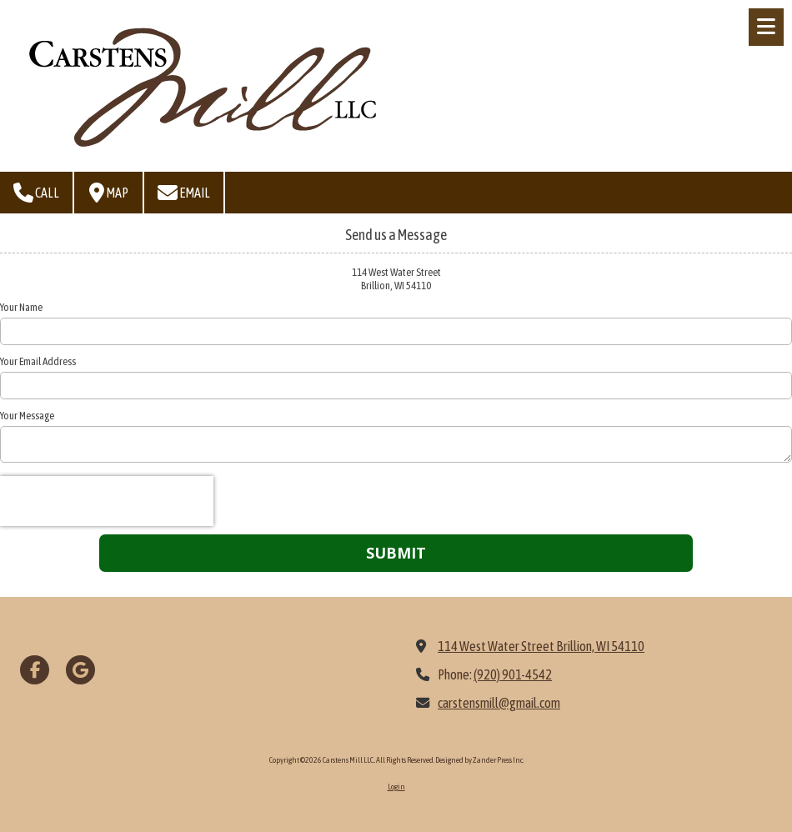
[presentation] (106, 501)
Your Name (21, 307)
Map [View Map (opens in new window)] (108, 193)
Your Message (27, 415)
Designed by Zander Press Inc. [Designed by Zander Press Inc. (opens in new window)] (479, 759)
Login (396, 786)
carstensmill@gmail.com (499, 702)
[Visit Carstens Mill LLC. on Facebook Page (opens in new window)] (34, 669)
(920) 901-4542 (513, 674)
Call (36, 193)
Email (184, 193)
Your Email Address (38, 361)
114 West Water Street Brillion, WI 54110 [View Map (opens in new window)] (541, 646)
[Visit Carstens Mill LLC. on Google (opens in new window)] (80, 669)
